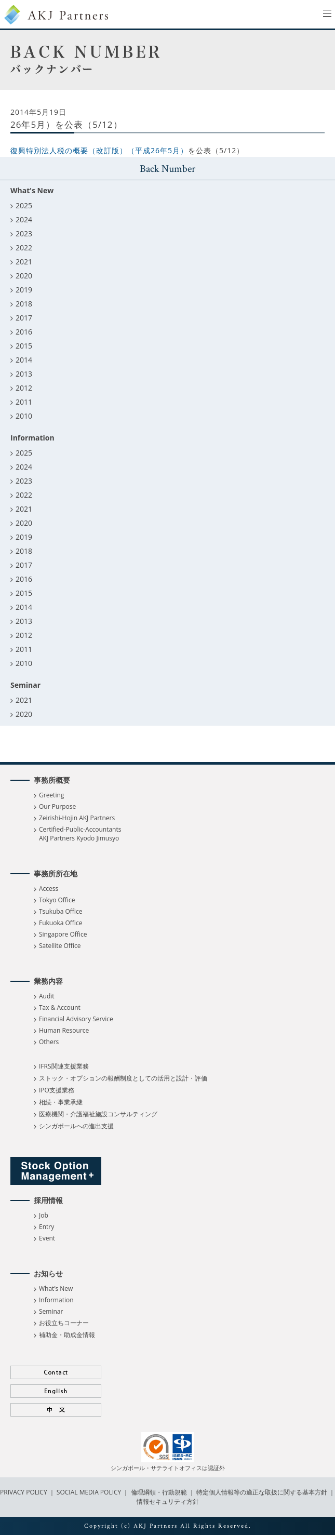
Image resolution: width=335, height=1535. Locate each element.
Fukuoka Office (60, 922)
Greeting (51, 795)
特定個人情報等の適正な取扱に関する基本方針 (261, 1492)
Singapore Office (63, 934)
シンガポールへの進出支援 (76, 1126)
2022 (24, 247)
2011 (24, 402)
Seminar (51, 1311)
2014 (24, 360)
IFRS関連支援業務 (64, 1066)
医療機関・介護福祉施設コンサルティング (98, 1114)
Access (48, 888)
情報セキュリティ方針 (168, 1501)
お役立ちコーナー (64, 1322)
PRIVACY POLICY (24, 1492)
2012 (24, 388)
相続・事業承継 (61, 1102)
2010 (24, 416)
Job (43, 1215)
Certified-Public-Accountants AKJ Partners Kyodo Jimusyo (80, 834)
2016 (24, 332)
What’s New (56, 1288)
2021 (24, 261)
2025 (24, 205)
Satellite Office (60, 945)
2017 (24, 318)
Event (47, 1238)
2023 (24, 233)
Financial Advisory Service (76, 1019)
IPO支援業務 (56, 1090)
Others (49, 1041)
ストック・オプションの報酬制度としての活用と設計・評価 (123, 1078)
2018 (24, 304)
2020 (24, 276)
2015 (24, 346)
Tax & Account (60, 1007)
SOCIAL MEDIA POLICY (88, 1492)
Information (56, 1300)
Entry (46, 1226)
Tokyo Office (57, 900)
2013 (24, 374)
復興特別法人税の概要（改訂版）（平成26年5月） (99, 150)
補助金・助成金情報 (67, 1334)
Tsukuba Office (60, 911)
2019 (24, 290)
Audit (47, 996)
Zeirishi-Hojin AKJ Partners (77, 817)
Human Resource (64, 1030)
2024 (24, 219)
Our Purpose (57, 806)
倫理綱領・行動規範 (157, 1492)
